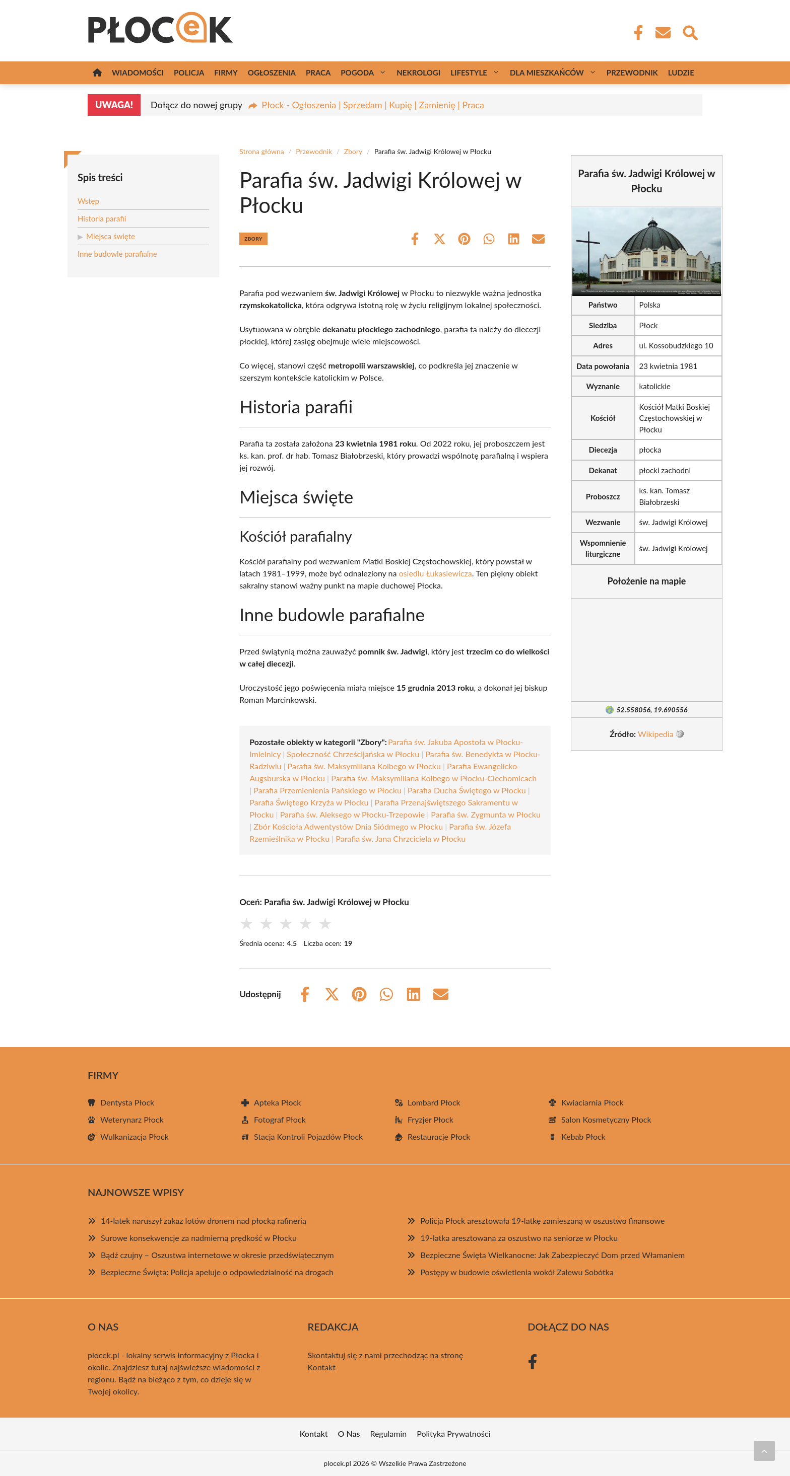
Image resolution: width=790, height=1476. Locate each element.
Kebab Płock (583, 1136)
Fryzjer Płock (430, 1119)
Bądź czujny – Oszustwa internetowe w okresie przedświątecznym (217, 1255)
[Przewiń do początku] (764, 1451)
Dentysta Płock (127, 1102)
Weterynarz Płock (132, 1119)
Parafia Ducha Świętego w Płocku (467, 790)
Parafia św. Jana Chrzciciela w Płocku (401, 838)
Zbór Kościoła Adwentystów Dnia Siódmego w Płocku (348, 826)
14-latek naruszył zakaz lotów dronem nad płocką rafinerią (203, 1220)
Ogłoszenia (272, 72)
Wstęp (88, 200)
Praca (318, 72)
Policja (189, 72)
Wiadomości (138, 72)
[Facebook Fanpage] (635, 32)
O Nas (349, 1433)
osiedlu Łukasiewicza (435, 573)
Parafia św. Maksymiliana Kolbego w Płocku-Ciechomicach (434, 778)
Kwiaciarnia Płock (592, 1102)
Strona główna (261, 151)
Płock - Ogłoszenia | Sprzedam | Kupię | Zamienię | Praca (372, 104)
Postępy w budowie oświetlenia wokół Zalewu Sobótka (516, 1272)
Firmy (225, 72)
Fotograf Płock (280, 1119)
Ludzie (681, 72)
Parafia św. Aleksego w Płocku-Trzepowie (352, 814)
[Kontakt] (662, 32)
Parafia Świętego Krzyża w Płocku (308, 802)
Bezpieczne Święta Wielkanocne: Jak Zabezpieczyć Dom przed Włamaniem (552, 1255)
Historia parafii (102, 218)
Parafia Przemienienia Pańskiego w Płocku (327, 790)
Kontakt (322, 1367)
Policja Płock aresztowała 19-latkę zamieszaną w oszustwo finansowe (542, 1220)
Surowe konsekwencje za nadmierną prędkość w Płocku (199, 1237)
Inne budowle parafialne (117, 253)
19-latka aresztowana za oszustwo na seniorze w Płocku (519, 1237)
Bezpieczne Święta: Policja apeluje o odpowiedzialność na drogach (217, 1272)
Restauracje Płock (439, 1136)
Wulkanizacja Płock (134, 1136)
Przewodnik (632, 72)
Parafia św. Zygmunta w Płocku (486, 814)
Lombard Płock (434, 1102)
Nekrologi (418, 72)
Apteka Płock (277, 1102)
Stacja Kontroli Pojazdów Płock (308, 1136)
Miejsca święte (110, 236)
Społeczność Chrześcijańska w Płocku (353, 754)
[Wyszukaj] (689, 31)
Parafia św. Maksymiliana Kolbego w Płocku (364, 766)
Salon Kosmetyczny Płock (606, 1119)
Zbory (353, 151)
